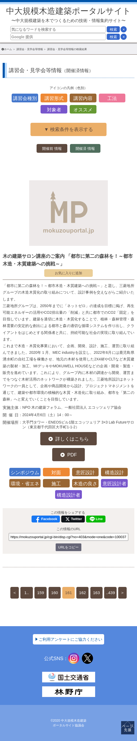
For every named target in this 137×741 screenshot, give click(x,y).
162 (82, 592)
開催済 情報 (85, 148)
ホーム (8, 49)
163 (96, 592)
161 (68, 592)
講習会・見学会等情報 (29, 49)
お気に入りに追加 (68, 273)
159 (40, 592)
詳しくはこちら (72, 439)
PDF (72, 454)
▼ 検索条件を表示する (68, 129)
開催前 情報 (52, 148)
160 (54, 592)
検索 (113, 29)
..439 (110, 592)
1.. (26, 592)
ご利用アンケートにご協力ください (70, 639)
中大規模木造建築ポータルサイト (68, 14)
